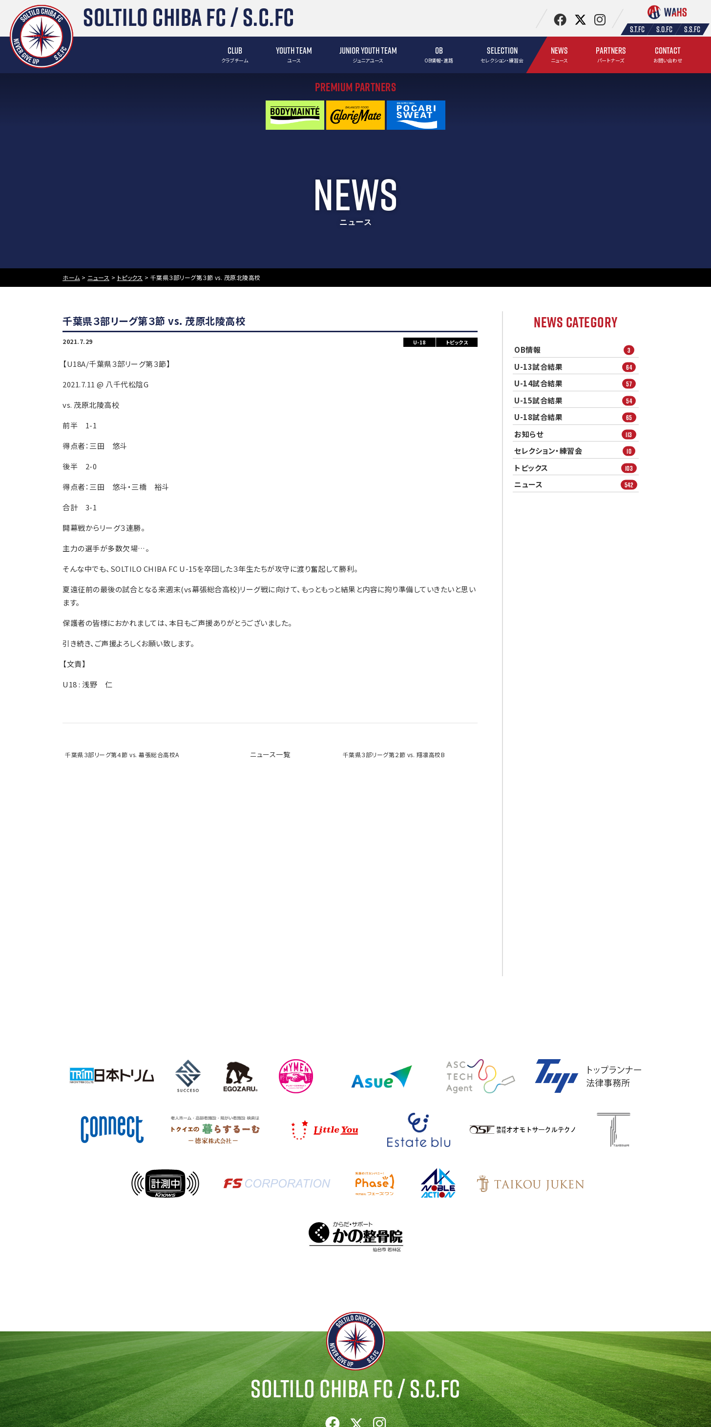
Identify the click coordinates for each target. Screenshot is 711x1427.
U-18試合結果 (576, 417)
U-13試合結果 (576, 366)
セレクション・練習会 (576, 451)
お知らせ (576, 434)
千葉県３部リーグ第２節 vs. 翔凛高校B (394, 754)
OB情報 (576, 350)
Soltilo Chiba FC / (355, 1388)
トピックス (576, 467)
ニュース (576, 484)
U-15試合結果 (576, 400)
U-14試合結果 (576, 383)
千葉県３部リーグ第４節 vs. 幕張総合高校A (122, 754)
